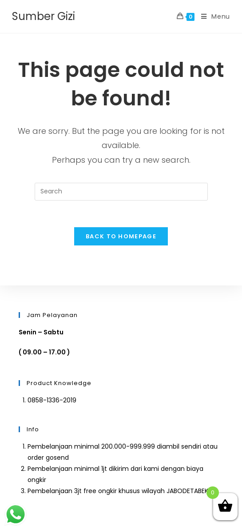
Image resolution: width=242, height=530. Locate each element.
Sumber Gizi (43, 16)
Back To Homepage (121, 236)
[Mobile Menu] (212, 16)
